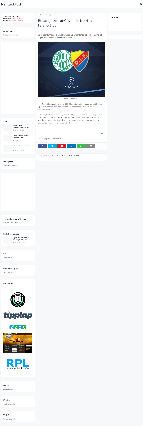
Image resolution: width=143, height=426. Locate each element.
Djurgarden (47, 139)
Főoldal (40, 15)
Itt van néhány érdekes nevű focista (21, 147)
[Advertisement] (17, 77)
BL (44, 15)
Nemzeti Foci (11, 4)
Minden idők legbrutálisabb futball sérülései (21, 126)
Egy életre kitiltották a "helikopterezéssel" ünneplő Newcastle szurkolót (21, 239)
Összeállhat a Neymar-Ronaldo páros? (21, 137)
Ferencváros (57, 139)
